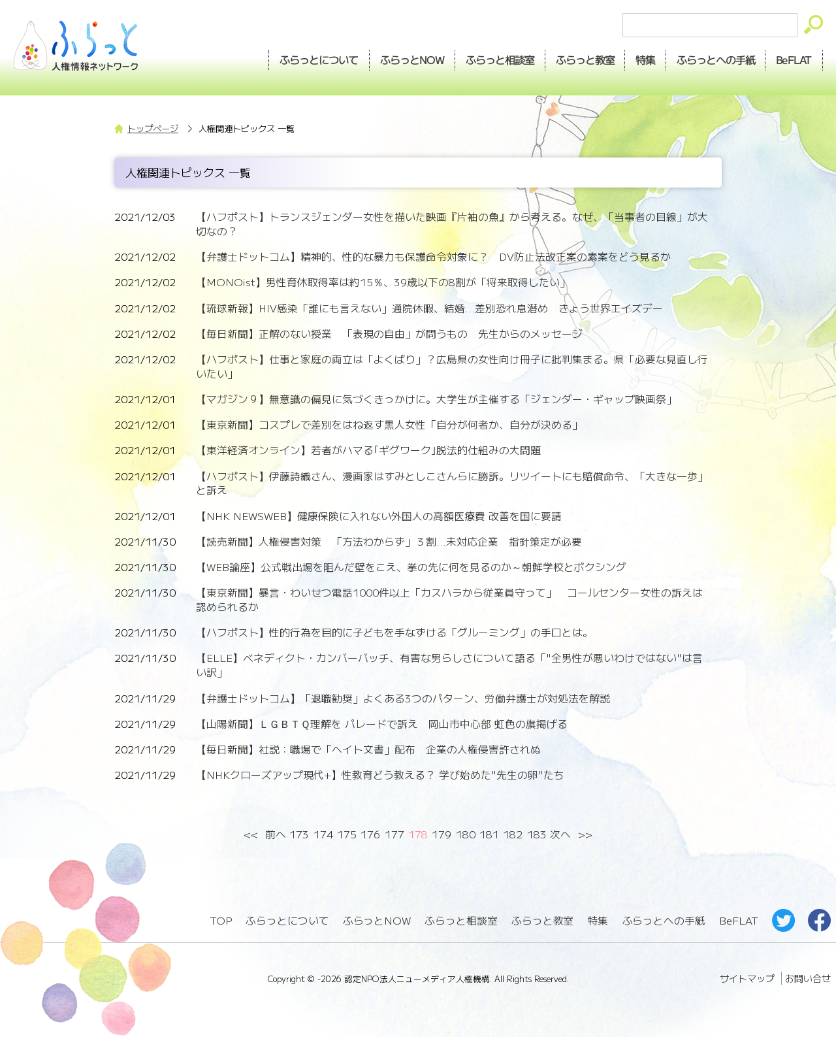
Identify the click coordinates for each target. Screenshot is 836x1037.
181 (489, 834)
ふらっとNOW (377, 920)
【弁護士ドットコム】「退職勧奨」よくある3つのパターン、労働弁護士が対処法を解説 (403, 698)
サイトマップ (747, 978)
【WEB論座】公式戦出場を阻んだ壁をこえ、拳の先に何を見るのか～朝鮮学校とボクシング (411, 566)
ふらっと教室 (542, 920)
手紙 (714, 59)
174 (323, 834)
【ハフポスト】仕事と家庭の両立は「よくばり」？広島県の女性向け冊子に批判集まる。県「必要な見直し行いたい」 (452, 366)
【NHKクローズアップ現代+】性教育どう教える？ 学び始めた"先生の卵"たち (380, 774)
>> (584, 834)
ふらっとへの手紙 (663, 920)
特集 (643, 59)
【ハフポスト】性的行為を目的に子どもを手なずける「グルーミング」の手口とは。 (394, 632)
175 (347, 834)
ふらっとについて (314, 59)
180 (465, 834)
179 (441, 834)
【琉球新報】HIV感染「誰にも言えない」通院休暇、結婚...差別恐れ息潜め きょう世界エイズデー (429, 308)
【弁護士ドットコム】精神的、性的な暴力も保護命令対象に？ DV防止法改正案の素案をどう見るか (433, 256)
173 (299, 834)
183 (537, 834)
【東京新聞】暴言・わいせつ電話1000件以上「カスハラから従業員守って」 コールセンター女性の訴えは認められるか (449, 599)
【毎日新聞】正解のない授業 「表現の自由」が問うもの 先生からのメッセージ (389, 333)
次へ (560, 834)
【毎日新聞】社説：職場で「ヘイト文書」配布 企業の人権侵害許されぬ (368, 749)
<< (251, 834)
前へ (275, 834)
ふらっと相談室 (461, 920)
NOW (408, 59)
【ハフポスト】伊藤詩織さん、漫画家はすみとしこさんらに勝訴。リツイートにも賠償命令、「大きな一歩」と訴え (452, 483)
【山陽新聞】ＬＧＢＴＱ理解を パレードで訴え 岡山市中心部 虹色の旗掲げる (382, 723)
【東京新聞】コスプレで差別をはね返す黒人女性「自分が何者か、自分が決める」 (389, 424)
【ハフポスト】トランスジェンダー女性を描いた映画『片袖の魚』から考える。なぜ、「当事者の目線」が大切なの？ (452, 224)
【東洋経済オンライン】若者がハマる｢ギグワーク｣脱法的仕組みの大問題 (368, 449)
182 (512, 834)
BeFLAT (794, 59)
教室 (582, 59)
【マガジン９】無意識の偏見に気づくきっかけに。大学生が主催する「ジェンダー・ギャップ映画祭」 (436, 398)
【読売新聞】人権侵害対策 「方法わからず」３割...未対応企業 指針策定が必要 (389, 541)
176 (370, 834)
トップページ (152, 128)
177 (394, 834)
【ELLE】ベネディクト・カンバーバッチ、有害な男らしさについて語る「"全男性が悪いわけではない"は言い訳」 (449, 665)
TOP (221, 920)
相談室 (496, 59)
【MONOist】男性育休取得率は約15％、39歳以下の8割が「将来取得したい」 (383, 281)
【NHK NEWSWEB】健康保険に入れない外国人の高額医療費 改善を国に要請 (379, 515)
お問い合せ (808, 978)
